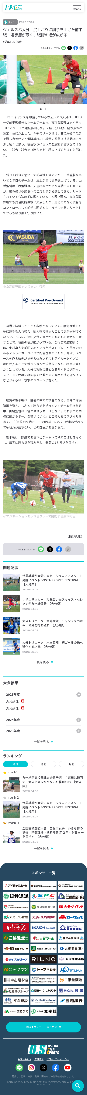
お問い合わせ (24, 1059)
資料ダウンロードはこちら (41, 1027)
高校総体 (12, 701)
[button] (41, 109)
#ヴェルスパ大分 (12, 41)
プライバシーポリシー (58, 1059)
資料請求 (39, 1059)
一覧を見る (41, 662)
